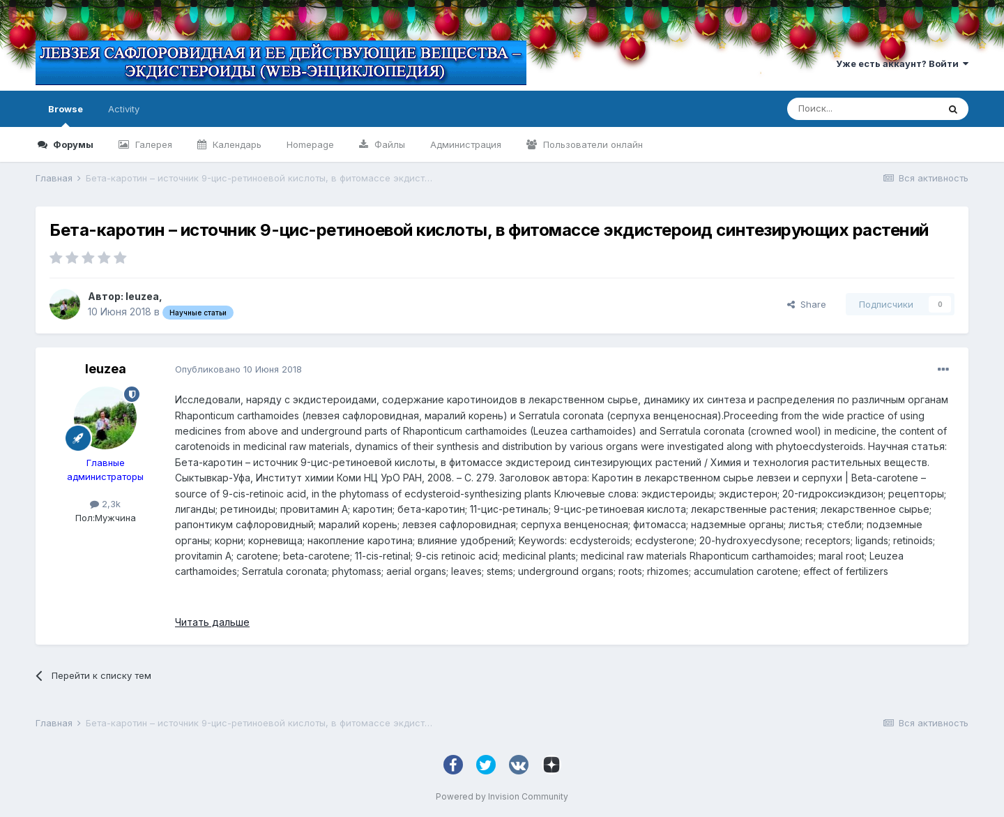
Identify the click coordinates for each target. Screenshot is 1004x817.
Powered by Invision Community (502, 796)
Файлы (388, 144)
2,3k (105, 503)
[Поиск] (862, 109)
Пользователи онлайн (591, 144)
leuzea (142, 296)
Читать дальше (212, 622)
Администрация (465, 144)
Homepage (310, 144)
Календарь (235, 144)
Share (806, 304)
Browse (65, 115)
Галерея (152, 144)
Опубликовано (238, 369)
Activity (123, 108)
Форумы (72, 144)
